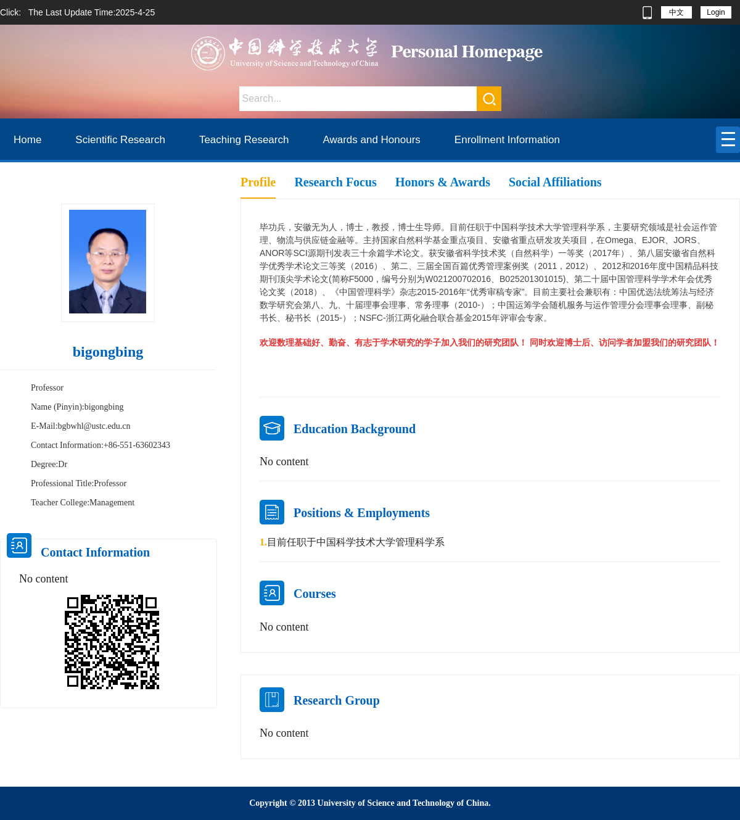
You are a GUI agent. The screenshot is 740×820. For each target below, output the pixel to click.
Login (716, 12)
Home (27, 140)
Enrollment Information (507, 140)
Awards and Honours (371, 140)
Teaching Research (244, 140)
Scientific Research (120, 140)
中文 (676, 12)
